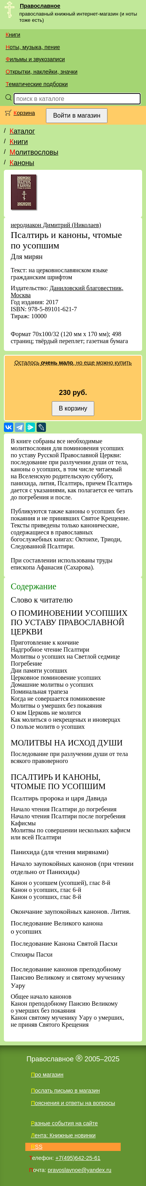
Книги (12, 35)
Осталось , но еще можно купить (73, 363)
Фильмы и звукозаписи (35, 59)
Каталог (22, 131)
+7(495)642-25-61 (77, 1158)
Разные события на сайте (64, 1123)
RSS (36, 1147)
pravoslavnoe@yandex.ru (79, 1170)
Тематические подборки (36, 84)
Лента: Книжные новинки (63, 1135)
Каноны (21, 163)
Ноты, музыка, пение (32, 47)
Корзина (24, 113)
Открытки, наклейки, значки (41, 72)
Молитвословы (33, 152)
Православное (40, 6)
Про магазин (47, 1074)
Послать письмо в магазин (65, 1090)
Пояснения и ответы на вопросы (73, 1103)
